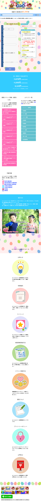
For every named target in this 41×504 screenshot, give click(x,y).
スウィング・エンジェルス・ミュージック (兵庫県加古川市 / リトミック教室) (9, 118)
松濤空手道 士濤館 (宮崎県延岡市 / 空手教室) (9, 153)
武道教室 (24, 120)
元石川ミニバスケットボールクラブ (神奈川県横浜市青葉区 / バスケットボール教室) (9, 158)
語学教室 (24, 126)
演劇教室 (24, 133)
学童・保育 (25, 136)
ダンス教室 (25, 113)
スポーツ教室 (25, 117)
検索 (10, 69)
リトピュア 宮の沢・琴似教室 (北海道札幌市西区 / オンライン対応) (9, 148)
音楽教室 (24, 110)
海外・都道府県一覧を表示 (12, 23)
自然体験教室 (25, 139)
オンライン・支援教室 (27, 107)
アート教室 (25, 129)
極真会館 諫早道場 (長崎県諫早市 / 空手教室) (9, 164)
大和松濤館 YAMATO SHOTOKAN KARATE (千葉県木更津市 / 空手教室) (9, 111)
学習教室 (24, 123)
